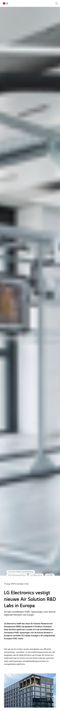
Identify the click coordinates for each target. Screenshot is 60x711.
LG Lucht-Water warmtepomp (20, 572)
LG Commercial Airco (17, 575)
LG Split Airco (36, 575)
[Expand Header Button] (56, 3)
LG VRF (50, 575)
